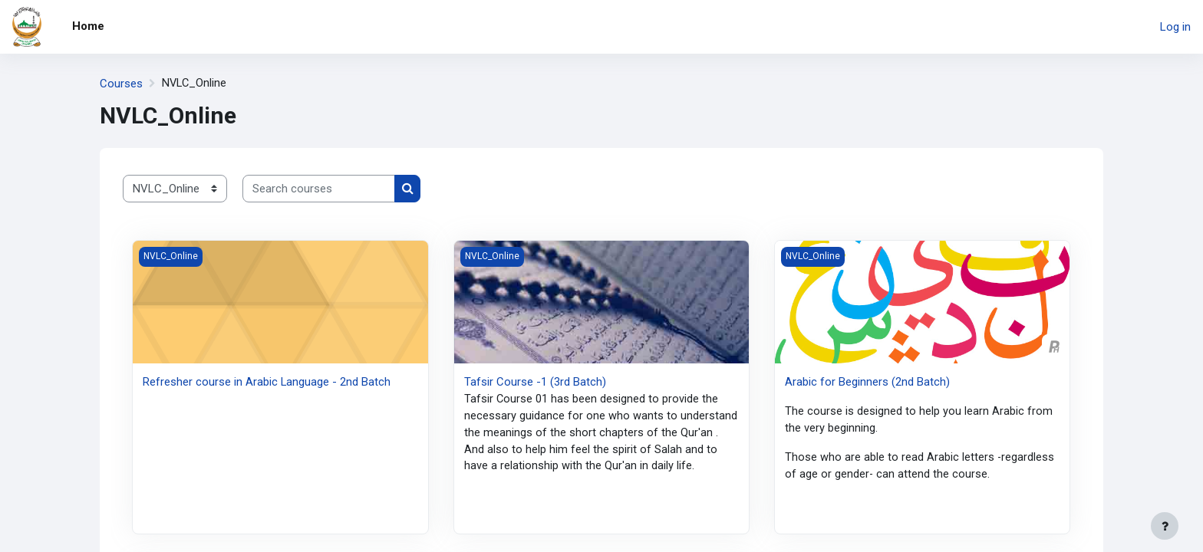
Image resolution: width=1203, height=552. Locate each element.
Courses (121, 83)
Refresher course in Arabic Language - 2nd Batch (267, 382)
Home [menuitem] (88, 26)
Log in (1175, 27)
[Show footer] (1164, 526)
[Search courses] (318, 189)
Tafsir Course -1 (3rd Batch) (535, 382)
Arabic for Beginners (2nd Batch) (867, 382)
